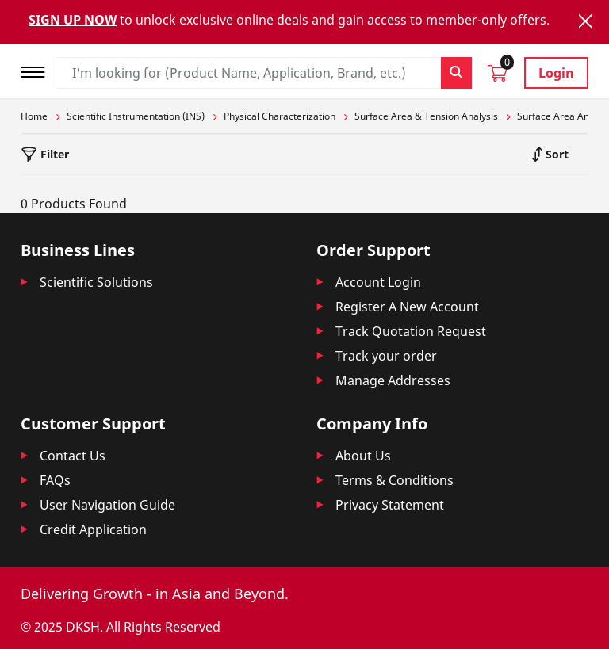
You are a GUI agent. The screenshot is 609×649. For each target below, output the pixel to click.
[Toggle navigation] (38, 70)
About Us (363, 455)
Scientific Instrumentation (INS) (136, 116)
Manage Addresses (392, 380)
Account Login (378, 282)
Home (34, 116)
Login (556, 73)
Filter (53, 154)
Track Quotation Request (410, 331)
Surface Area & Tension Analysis (426, 116)
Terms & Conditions (394, 480)
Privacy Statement (389, 504)
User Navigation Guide (107, 504)
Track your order (386, 356)
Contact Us (72, 455)
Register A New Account (407, 306)
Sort (555, 154)
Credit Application (93, 529)
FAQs (55, 480)
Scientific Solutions (96, 282)
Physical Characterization (279, 116)
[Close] (585, 21)
